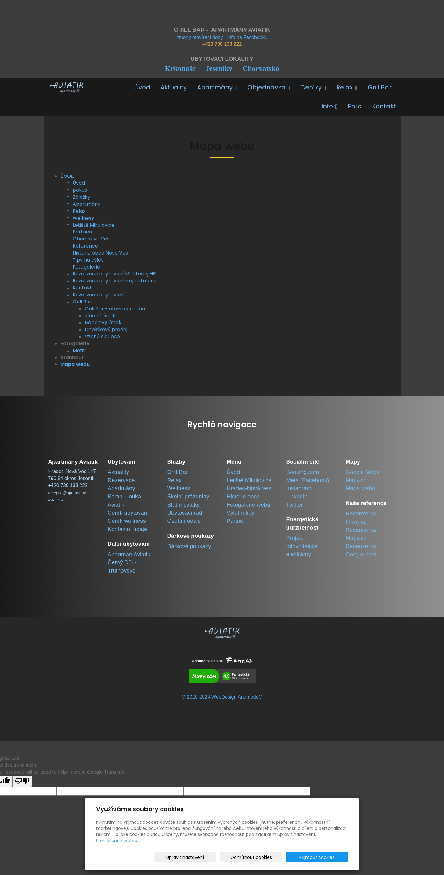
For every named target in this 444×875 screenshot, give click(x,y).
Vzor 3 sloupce (102, 336)
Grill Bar (380, 87)
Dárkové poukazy (189, 546)
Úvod (142, 87)
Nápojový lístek (103, 322)
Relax (346, 87)
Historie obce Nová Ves (100, 252)
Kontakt (384, 106)
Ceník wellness (127, 521)
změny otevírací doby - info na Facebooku (222, 37)
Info (329, 106)
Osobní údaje (184, 521)
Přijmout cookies (324, 857)
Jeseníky (218, 68)
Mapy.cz (356, 480)
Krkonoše (180, 68)
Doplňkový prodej (106, 329)
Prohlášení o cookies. (118, 840)
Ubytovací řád (184, 512)
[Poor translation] (22, 781)
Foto (355, 106)
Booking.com (302, 472)
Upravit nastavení (224, 857)
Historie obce (243, 496)
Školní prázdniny (188, 496)
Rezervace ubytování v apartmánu (115, 280)
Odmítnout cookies (276, 857)
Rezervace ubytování (98, 294)
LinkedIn (297, 496)
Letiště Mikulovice (93, 225)
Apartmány (217, 87)
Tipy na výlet (88, 259)
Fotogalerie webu (248, 504)
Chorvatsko (261, 68)
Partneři (82, 231)
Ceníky (313, 87)
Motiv (79, 350)
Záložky (81, 197)
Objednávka (268, 87)
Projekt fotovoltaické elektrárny (302, 546)
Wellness (83, 218)
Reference (85, 245)
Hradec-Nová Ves (249, 488)
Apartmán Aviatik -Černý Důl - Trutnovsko (131, 562)
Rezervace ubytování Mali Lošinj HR (114, 273)
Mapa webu (360, 488)
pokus (80, 189)
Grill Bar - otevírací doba (115, 308)
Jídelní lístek (100, 315)
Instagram (299, 488)
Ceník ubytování (128, 512)
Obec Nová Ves (91, 238)
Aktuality (174, 87)
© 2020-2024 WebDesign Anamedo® (222, 697)
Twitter (294, 504)
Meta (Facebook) (307, 480)
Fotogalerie (86, 266)
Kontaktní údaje (127, 529)
